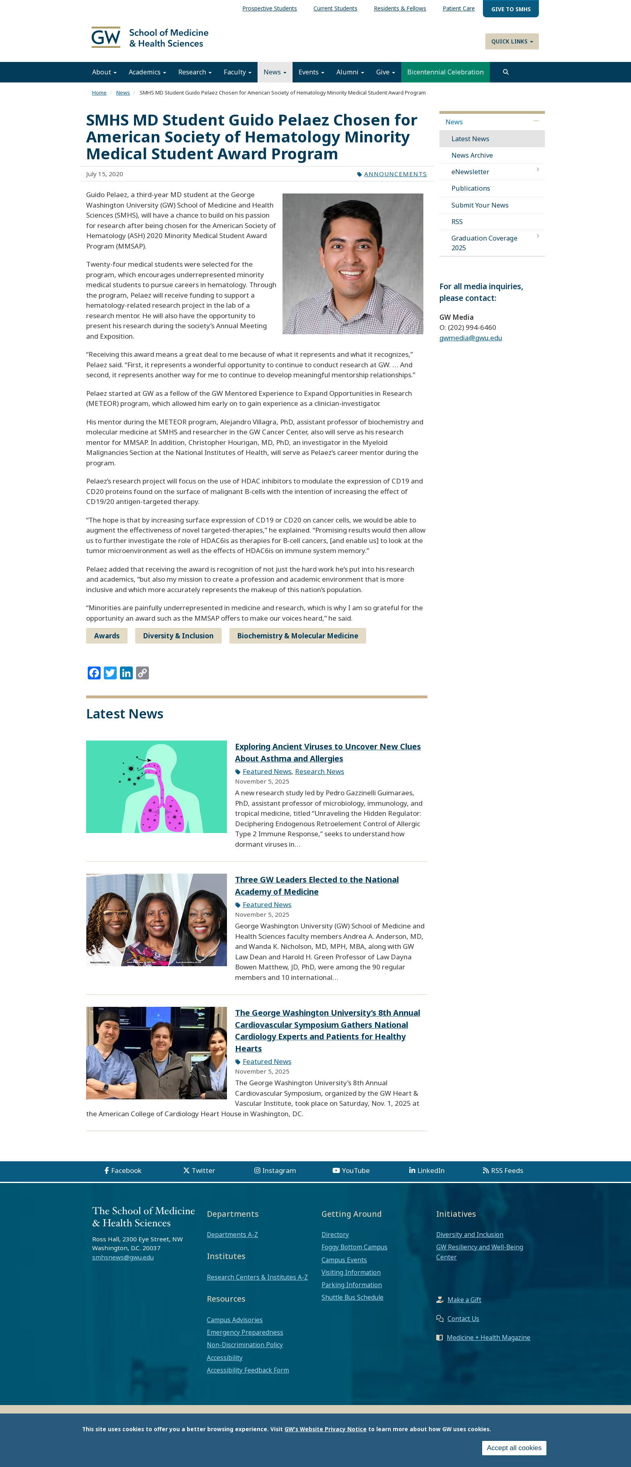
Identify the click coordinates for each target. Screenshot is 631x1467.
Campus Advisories (235, 1325)
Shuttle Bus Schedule (353, 1303)
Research (195, 77)
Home (99, 98)
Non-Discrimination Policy (245, 1350)
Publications (471, 193)
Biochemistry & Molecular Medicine (297, 641)
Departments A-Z (232, 1240)
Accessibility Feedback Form (248, 1376)
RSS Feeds (507, 1176)
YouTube (356, 1176)
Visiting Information (351, 1278)
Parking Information (352, 1290)
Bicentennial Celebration (445, 77)
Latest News (470, 144)
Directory (335, 1240)
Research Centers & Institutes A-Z (257, 1283)
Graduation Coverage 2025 (485, 248)
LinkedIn (431, 1176)
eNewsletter (470, 177)
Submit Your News (480, 210)
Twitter (203, 1176)
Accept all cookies (514, 1448)
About (104, 77)
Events (311, 77)
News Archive (472, 160)
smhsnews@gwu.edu (123, 1263)
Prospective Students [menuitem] (269, 8)
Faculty (238, 77)
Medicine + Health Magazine (488, 1343)
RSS (457, 227)
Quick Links (512, 41)
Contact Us (463, 1324)
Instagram (279, 1176)
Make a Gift (464, 1305)
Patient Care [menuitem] (459, 8)
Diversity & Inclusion (178, 641)
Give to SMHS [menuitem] (511, 9)
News (275, 77)
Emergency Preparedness (245, 1338)
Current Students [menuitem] (335, 8)
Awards (107, 641)
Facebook (126, 1176)
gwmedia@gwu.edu (470, 343)
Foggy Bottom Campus (355, 1253)
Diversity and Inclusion (469, 1240)
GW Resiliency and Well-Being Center (479, 1257)
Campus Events (344, 1265)
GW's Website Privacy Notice (326, 1429)
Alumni (350, 77)
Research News (319, 777)
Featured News (267, 777)
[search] (506, 78)
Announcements (395, 179)
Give (385, 77)
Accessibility (225, 1363)
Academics (147, 77)
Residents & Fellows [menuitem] (400, 8)
